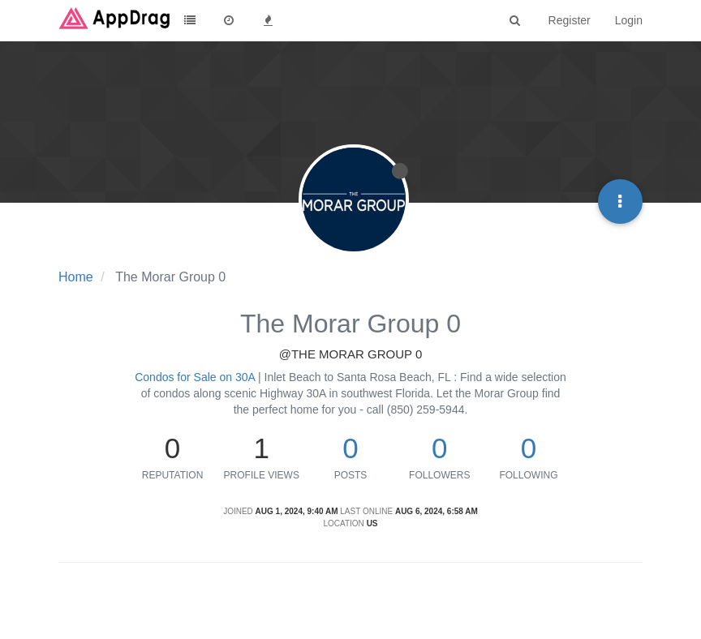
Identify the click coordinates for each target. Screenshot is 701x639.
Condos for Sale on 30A (195, 377)
